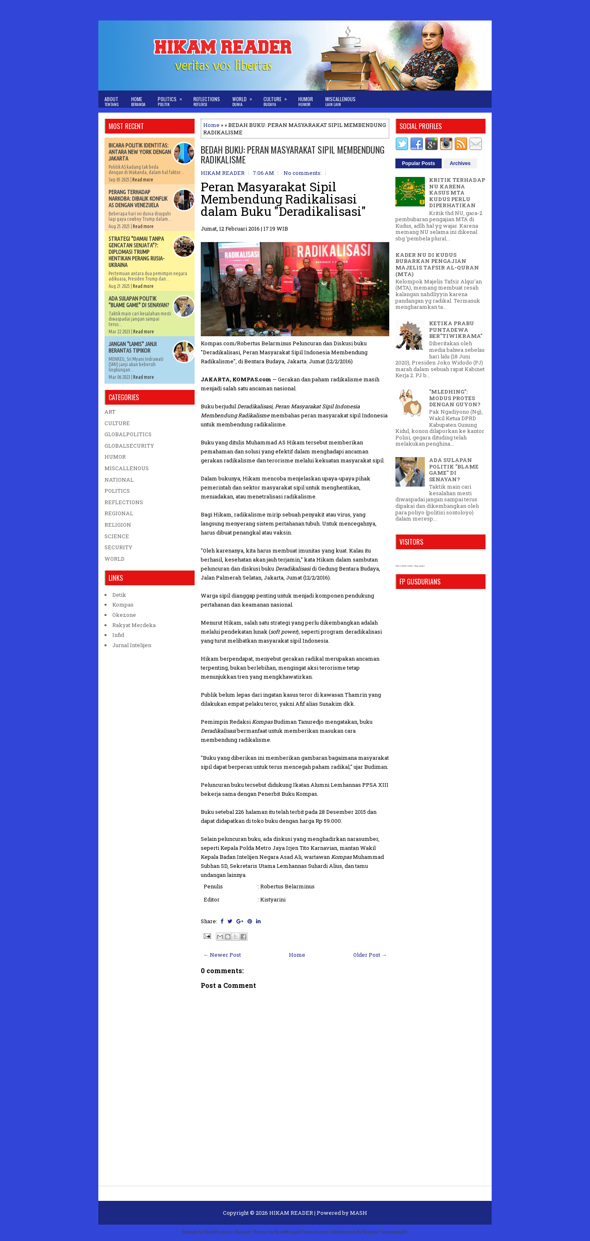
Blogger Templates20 (385, 1232)
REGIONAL (118, 513)
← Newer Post (222, 954)
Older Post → (370, 954)
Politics (172, 99)
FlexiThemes (217, 1232)
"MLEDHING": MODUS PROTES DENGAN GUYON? (455, 398)
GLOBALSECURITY (129, 445)
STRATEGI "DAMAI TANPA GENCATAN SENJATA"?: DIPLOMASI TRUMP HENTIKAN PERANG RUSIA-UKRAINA (136, 252)
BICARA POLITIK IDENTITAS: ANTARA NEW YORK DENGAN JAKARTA (140, 152)
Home (138, 101)
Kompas (123, 604)
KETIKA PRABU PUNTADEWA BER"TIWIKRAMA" (455, 329)
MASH (358, 1212)
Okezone (124, 614)
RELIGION (117, 524)
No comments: (303, 173)
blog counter (419, 566)
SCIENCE (116, 536)
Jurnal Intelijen (131, 645)
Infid (118, 635)
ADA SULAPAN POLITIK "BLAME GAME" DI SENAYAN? (139, 301)
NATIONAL (119, 479)
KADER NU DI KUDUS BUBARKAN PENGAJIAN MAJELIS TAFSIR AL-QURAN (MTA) (437, 264)
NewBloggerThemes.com (302, 1232)
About (111, 101)
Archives (460, 163)
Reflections (206, 101)
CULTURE (117, 423)
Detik (119, 594)
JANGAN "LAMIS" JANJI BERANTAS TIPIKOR (133, 347)
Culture (277, 99)
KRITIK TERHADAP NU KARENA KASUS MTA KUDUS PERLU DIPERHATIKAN (457, 192)
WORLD (114, 558)
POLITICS (117, 490)
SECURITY (118, 547)
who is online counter (404, 566)
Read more (142, 179)
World (244, 99)
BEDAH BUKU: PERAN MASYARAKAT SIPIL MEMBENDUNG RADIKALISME (293, 154)
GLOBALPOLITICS (128, 434)
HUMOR (115, 456)
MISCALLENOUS (126, 468)
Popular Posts (418, 163)
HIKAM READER (291, 1212)
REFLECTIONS (123, 502)
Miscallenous (340, 101)
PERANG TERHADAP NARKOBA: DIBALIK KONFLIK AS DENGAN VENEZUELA (138, 198)
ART (110, 411)
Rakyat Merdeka (134, 625)
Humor (305, 101)
